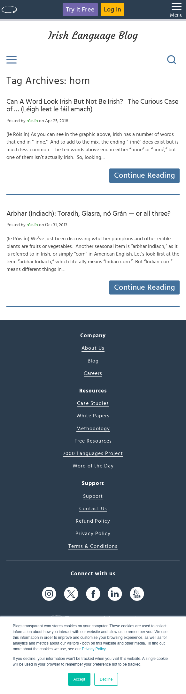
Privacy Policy (93, 649)
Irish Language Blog (93, 35)
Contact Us (93, 508)
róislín (32, 121)
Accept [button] (79, 679)
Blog (93, 360)
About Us (93, 348)
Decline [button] (106, 679)
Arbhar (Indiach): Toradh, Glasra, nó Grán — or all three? (88, 213)
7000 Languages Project (93, 453)
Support (93, 496)
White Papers (93, 415)
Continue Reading (144, 175)
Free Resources (93, 441)
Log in (112, 9)
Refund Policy (93, 521)
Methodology (93, 428)
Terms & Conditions (93, 546)
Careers (93, 373)
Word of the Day (93, 465)
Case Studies (93, 403)
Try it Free (80, 9)
